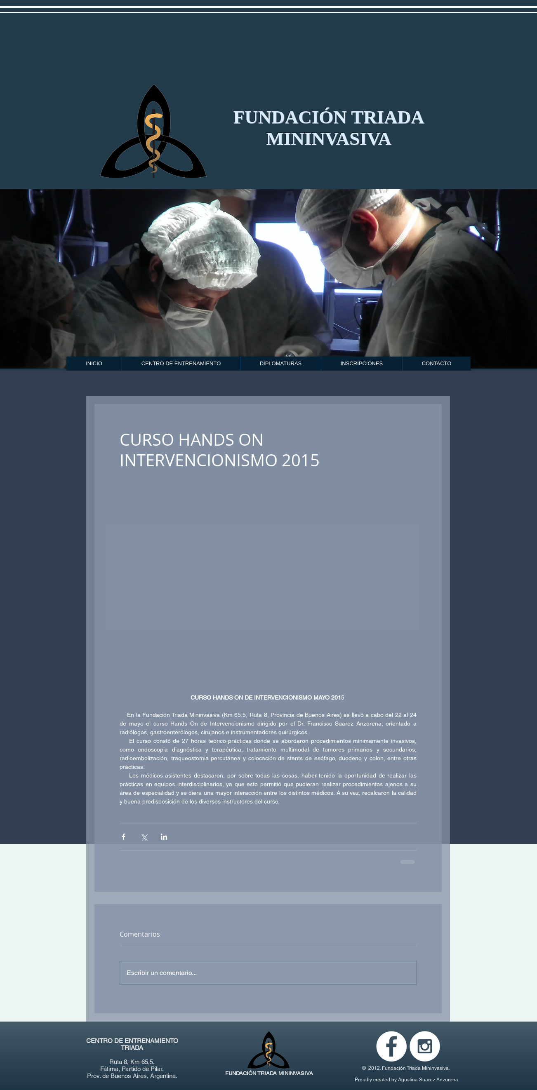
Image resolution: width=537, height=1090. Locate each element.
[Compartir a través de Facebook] (123, 837)
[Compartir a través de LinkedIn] (164, 837)
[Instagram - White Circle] (425, 1046)
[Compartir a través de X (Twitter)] (144, 837)
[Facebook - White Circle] (391, 1046)
